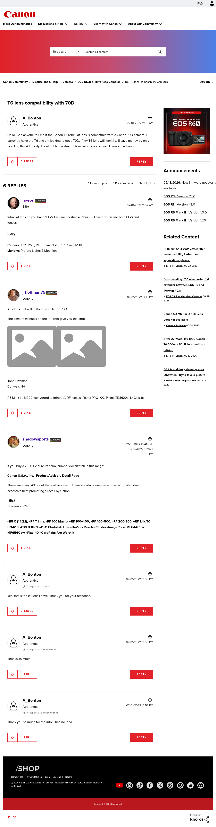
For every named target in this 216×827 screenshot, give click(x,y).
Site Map (57, 777)
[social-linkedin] (190, 785)
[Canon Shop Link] (25, 768)
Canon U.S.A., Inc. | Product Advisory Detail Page (43, 475)
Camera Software (176, 325)
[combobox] (123, 51)
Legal (47, 777)
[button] (13, 161)
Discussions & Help (51, 24)
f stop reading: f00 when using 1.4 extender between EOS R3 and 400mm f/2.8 (186, 285)
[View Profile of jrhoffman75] (34, 292)
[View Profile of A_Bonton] (32, 118)
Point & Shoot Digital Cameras (183, 380)
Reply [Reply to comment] (141, 266)
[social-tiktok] (139, 785)
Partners (68, 777)
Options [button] (205, 82)
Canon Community (19, 14)
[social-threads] (170, 785)
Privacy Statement (34, 777)
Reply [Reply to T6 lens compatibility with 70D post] (141, 162)
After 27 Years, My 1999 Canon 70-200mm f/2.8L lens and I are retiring (184, 344)
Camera (68, 82)
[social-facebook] (150, 785)
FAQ (200, 3)
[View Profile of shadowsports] (36, 439)
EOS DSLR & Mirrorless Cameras (99, 82)
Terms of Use (17, 777)
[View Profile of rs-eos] (28, 200)
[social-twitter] (160, 785)
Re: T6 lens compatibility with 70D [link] (146, 82)
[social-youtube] (119, 785)
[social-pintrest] (180, 785)
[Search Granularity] (65, 51)
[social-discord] (200, 785)
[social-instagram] (129, 785)
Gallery (78, 24)
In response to (38, 586)
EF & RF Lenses (175, 266)
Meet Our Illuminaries (17, 24)
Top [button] (13, 817)
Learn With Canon (106, 24)
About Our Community (143, 24)
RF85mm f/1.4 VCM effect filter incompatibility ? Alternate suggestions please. (184, 254)
